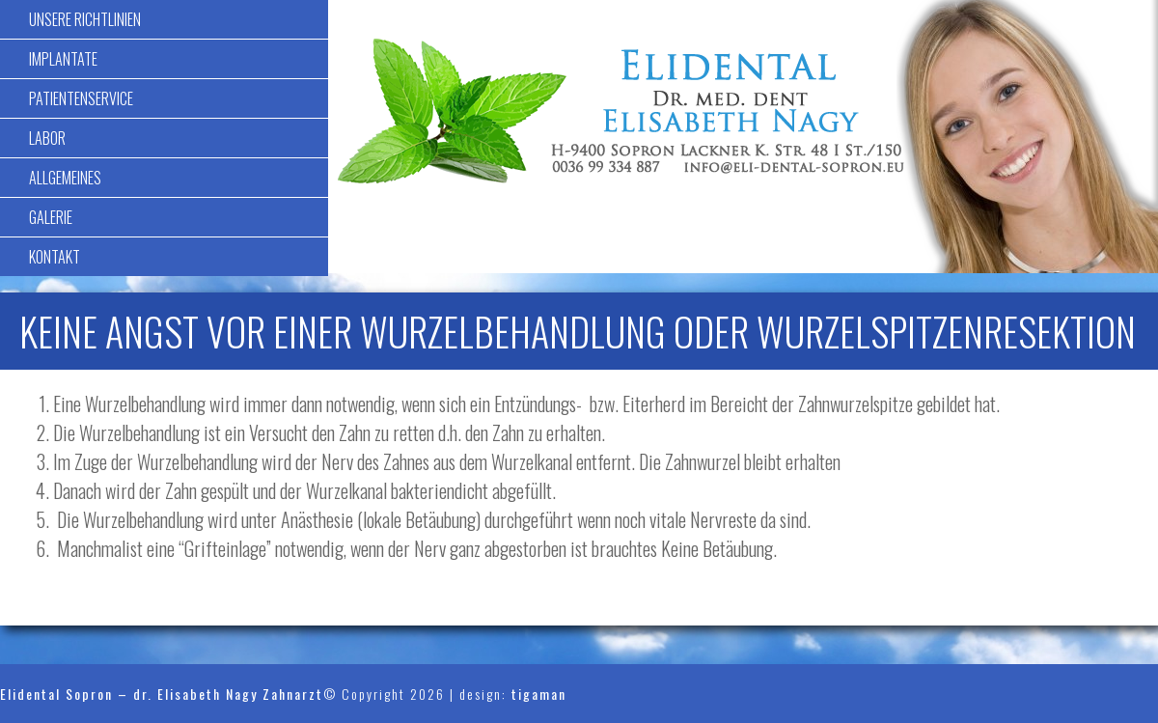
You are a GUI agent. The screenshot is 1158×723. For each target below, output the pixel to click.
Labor (47, 138)
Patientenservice (81, 98)
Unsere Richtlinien (85, 19)
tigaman (538, 693)
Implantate (63, 58)
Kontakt (54, 256)
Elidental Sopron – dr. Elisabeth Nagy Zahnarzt (161, 693)
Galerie (50, 217)
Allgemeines (65, 177)
